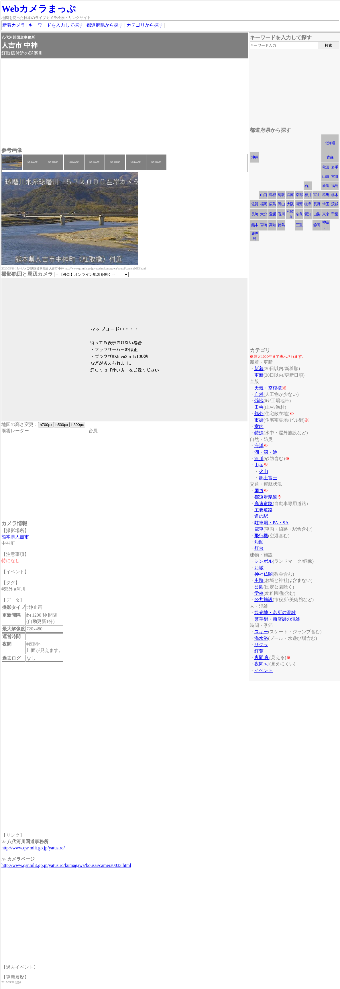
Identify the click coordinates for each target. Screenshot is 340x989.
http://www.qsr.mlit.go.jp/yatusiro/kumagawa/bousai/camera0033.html (66, 865)
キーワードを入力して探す (55, 25)
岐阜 (307, 204)
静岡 (316, 225)
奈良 (299, 214)
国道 (259, 490)
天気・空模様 (268, 388)
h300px (77, 425)
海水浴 (261, 638)
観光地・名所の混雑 (275, 612)
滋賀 (299, 204)
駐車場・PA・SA (271, 522)
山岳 (259, 464)
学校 (259, 593)
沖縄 (254, 157)
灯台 (259, 548)
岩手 (334, 167)
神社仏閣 (263, 574)
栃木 (334, 195)
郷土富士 (268, 477)
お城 (259, 567)
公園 (259, 587)
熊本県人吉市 (15, 536)
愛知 (307, 214)
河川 (259, 458)
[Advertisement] (124, 104)
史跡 (259, 580)
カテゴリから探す (145, 25)
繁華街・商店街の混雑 (277, 619)
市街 (259, 420)
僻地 (259, 400)
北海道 (330, 143)
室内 (259, 426)
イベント (263, 670)
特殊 (259, 432)
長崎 (254, 214)
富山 (316, 195)
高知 (272, 225)
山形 (325, 176)
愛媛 (272, 214)
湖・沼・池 (265, 452)
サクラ (261, 644)
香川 (281, 214)
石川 (307, 185)
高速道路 (263, 503)
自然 (259, 394)
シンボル (263, 561)
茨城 (334, 204)
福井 (307, 195)
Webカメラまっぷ (38, 8)
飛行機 (261, 535)
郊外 (259, 413)
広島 (272, 204)
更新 (259, 375)
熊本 (254, 225)
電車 (259, 529)
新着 (259, 368)
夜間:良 (261, 657)
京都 (299, 195)
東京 (325, 214)
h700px (46, 425)
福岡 (263, 204)
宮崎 (263, 225)
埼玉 (325, 204)
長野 (316, 204)
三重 (299, 225)
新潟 (325, 185)
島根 (272, 195)
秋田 (325, 167)
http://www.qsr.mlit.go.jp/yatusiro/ (33, 847)
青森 (330, 157)
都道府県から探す (105, 25)
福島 (334, 185)
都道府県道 (265, 496)
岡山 (281, 204)
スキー (261, 631)
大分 (263, 214)
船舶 (259, 542)
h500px (61, 425)
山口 (263, 195)
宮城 (334, 176)
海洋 (259, 445)
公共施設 (263, 599)
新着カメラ (13, 25)
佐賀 (254, 204)
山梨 (316, 214)
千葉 (334, 214)
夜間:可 (261, 663)
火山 (263, 471)
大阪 (290, 204)
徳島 (281, 225)
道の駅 (261, 516)
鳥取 (281, 195)
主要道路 (263, 509)
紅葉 (259, 651)
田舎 (259, 407)
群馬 (325, 195)
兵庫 (290, 195)
